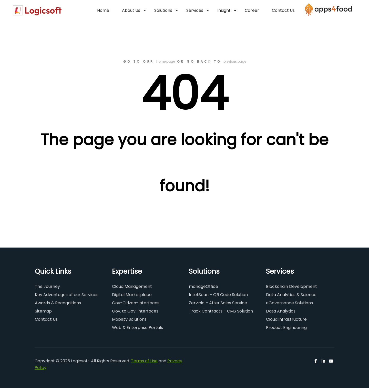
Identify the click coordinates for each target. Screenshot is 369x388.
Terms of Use (144, 361)
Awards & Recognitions (58, 303)
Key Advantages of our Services (66, 295)
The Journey (47, 286)
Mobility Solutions (129, 319)
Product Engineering (286, 327)
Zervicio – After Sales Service (218, 303)
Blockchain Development (291, 286)
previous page (234, 61)
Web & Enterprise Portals (137, 327)
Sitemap (43, 311)
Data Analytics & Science (291, 295)
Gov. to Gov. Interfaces (135, 311)
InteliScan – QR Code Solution (218, 295)
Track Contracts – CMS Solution (221, 311)
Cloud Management (132, 286)
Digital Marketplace (132, 295)
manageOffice (203, 286)
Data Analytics (280, 311)
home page (165, 61)
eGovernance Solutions (289, 303)
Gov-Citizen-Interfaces (135, 303)
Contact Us (46, 319)
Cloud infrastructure (286, 319)
